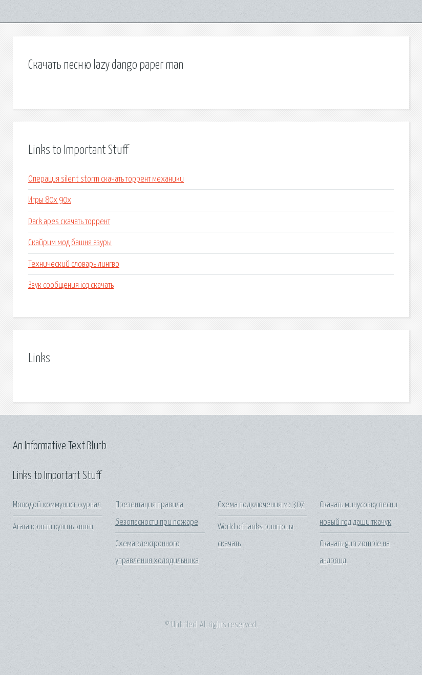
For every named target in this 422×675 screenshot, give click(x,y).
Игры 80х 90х (49, 200)
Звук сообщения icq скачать (71, 285)
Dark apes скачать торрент (69, 221)
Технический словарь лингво (73, 264)
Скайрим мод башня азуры (70, 243)
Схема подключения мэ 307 (261, 505)
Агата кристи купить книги (53, 527)
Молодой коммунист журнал (57, 505)
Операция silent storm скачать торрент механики (106, 179)
